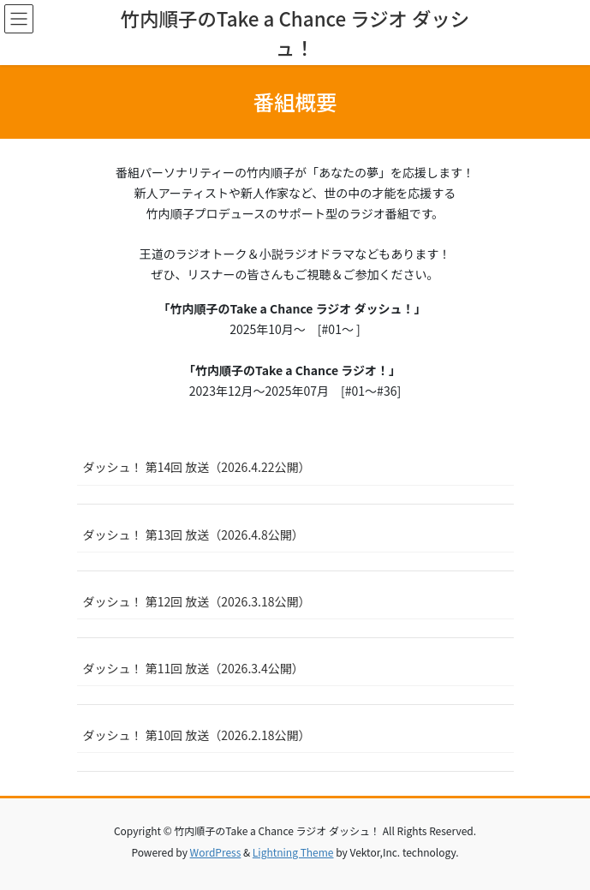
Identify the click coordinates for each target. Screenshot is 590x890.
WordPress (215, 852)
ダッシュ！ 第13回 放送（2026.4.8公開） (193, 534)
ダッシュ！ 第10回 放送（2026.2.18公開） (197, 735)
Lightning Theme (293, 852)
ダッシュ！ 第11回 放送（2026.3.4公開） (193, 668)
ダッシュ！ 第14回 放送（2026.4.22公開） (197, 466)
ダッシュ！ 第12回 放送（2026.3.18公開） (197, 601)
